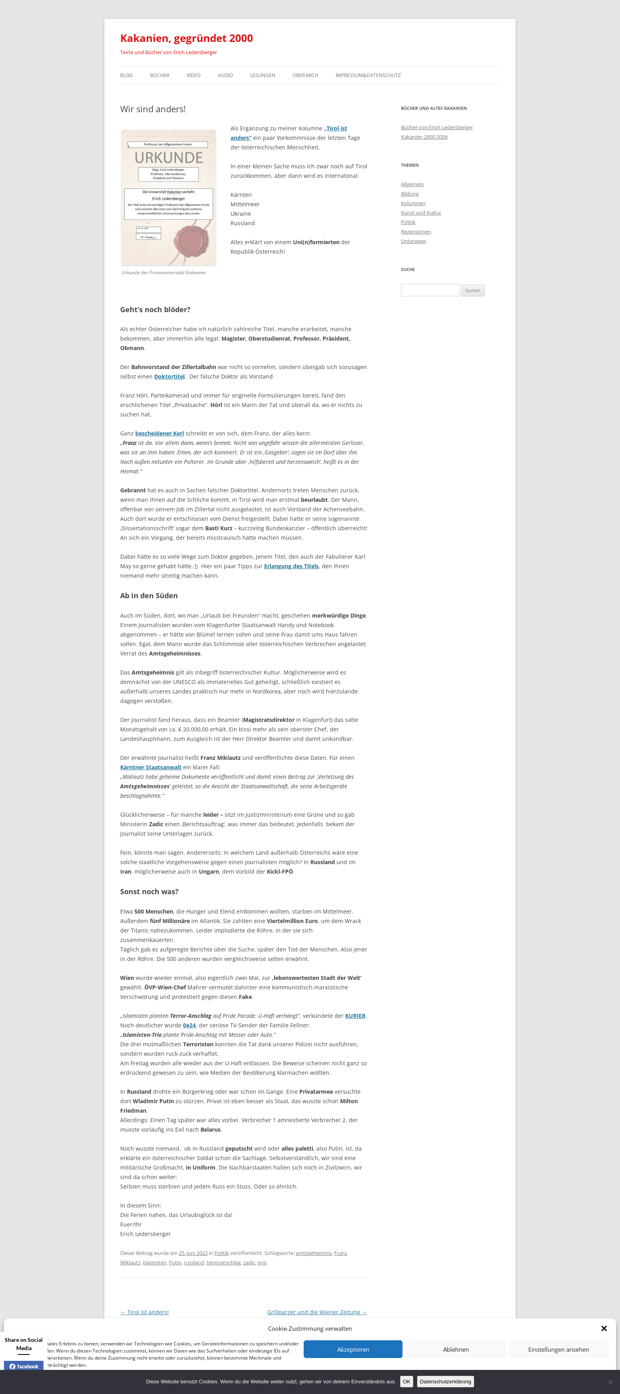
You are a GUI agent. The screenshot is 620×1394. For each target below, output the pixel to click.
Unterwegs (413, 241)
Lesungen (262, 75)
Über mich (305, 75)
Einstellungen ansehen (558, 1349)
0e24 (189, 1025)
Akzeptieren (353, 1349)
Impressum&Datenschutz (368, 75)
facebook (23, 1366)
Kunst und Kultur (421, 212)
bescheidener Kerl (159, 433)
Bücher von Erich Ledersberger (437, 127)
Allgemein (412, 184)
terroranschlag (223, 1262)
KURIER (355, 1015)
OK (406, 1382)
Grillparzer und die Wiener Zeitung (317, 1312)
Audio (225, 75)
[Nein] (610, 1382)
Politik (221, 1252)
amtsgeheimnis (314, 1252)
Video (193, 75)
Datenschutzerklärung (445, 1382)
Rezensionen (416, 231)
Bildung (410, 193)
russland (194, 1262)
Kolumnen (413, 203)
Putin (175, 1262)
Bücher (159, 75)
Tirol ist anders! (144, 1312)
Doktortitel (169, 376)
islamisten (154, 1262)
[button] (604, 1328)
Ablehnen (456, 1349)
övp (262, 1262)
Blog (126, 75)
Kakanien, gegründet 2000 (186, 38)
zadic (249, 1262)
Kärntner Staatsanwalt (150, 767)
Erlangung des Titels (291, 566)
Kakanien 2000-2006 (424, 136)
